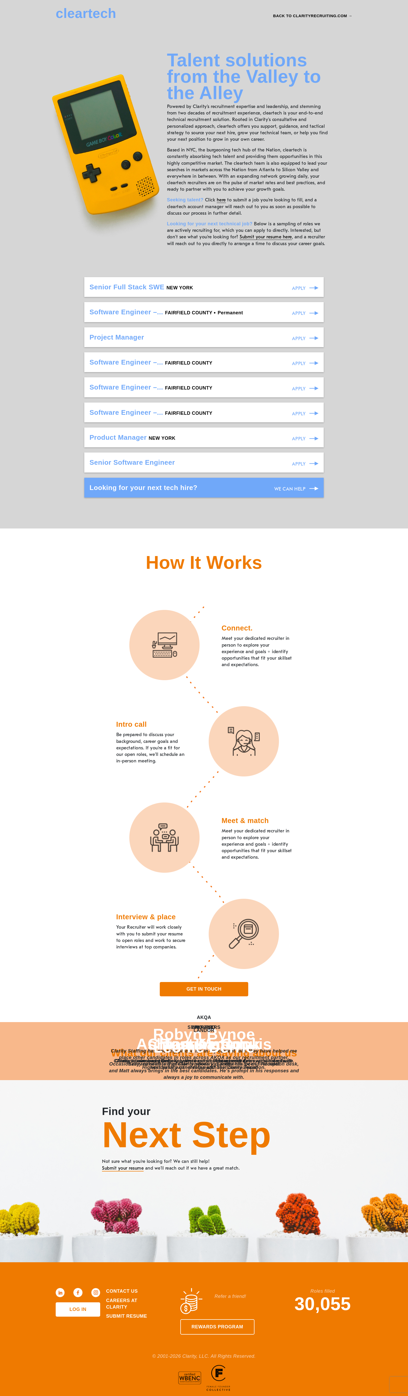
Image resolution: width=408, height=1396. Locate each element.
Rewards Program (217, 1326)
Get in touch (204, 989)
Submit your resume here (266, 237)
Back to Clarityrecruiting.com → (312, 16)
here (221, 200)
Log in (77, 1309)
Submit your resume (123, 1168)
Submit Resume (126, 1316)
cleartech (86, 13)
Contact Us (122, 1291)
